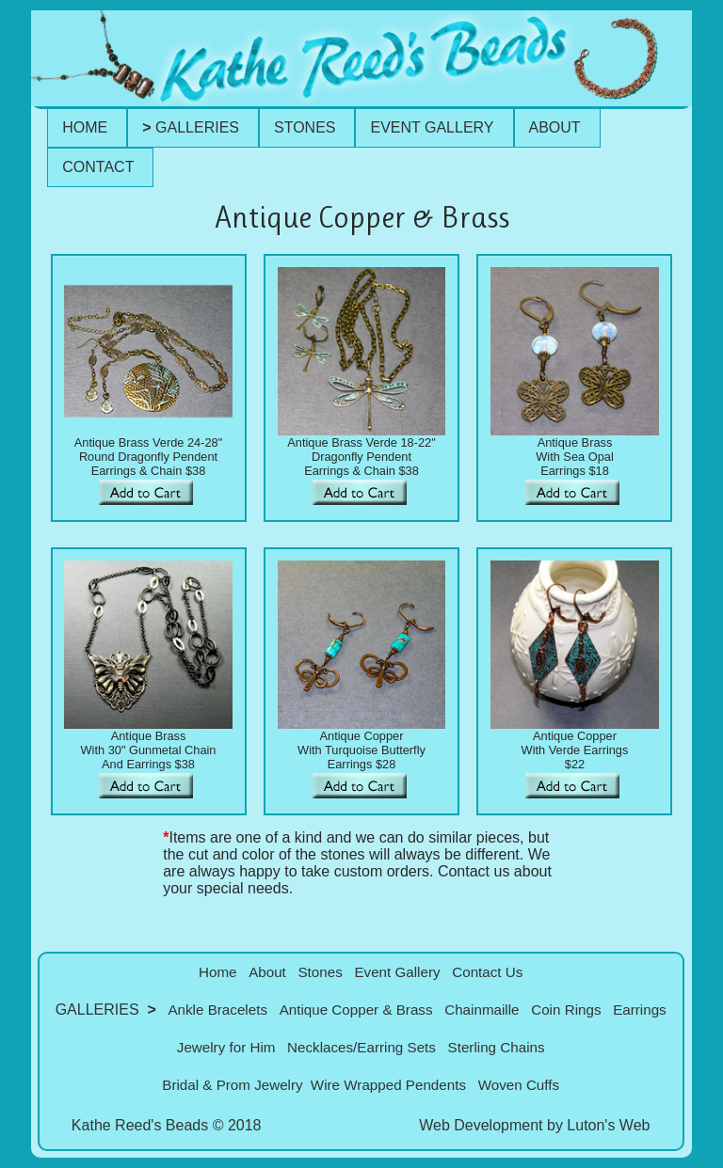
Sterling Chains (496, 1047)
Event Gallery (397, 972)
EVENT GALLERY (431, 127)
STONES (305, 127)
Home (218, 972)
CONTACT (98, 167)
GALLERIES (190, 127)
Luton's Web (608, 1125)
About (267, 972)
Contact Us (487, 972)
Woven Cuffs (518, 1085)
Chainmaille (481, 1010)
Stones (319, 972)
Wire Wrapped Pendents (388, 1085)
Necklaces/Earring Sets (361, 1047)
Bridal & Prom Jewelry (232, 1085)
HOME (84, 127)
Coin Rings (566, 1010)
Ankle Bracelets (217, 1010)
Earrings (640, 1010)
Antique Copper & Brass (356, 1010)
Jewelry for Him (226, 1047)
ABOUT (555, 127)
